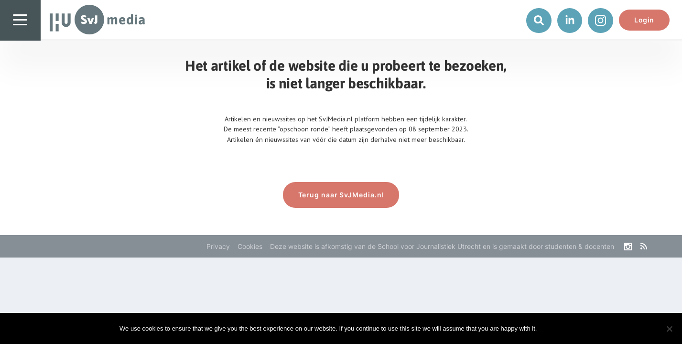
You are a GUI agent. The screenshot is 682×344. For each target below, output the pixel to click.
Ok (552, 328)
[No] (669, 328)
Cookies (250, 246)
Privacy (218, 246)
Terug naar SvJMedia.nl (341, 195)
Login (644, 20)
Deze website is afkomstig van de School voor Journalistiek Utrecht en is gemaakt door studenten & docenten (442, 246)
